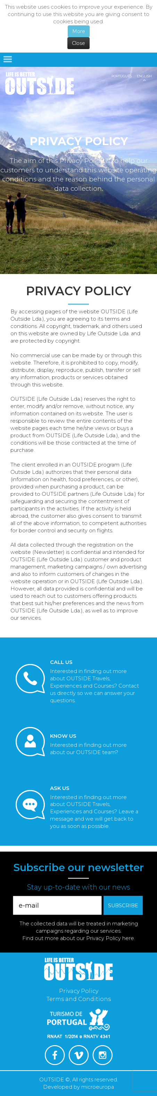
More (78, 31)
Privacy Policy (78, 991)
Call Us (61, 662)
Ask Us (59, 788)
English (144, 76)
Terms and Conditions (79, 999)
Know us (63, 736)
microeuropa (97, 1087)
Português (121, 76)
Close (78, 43)
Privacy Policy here (110, 938)
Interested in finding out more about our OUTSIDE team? (88, 749)
